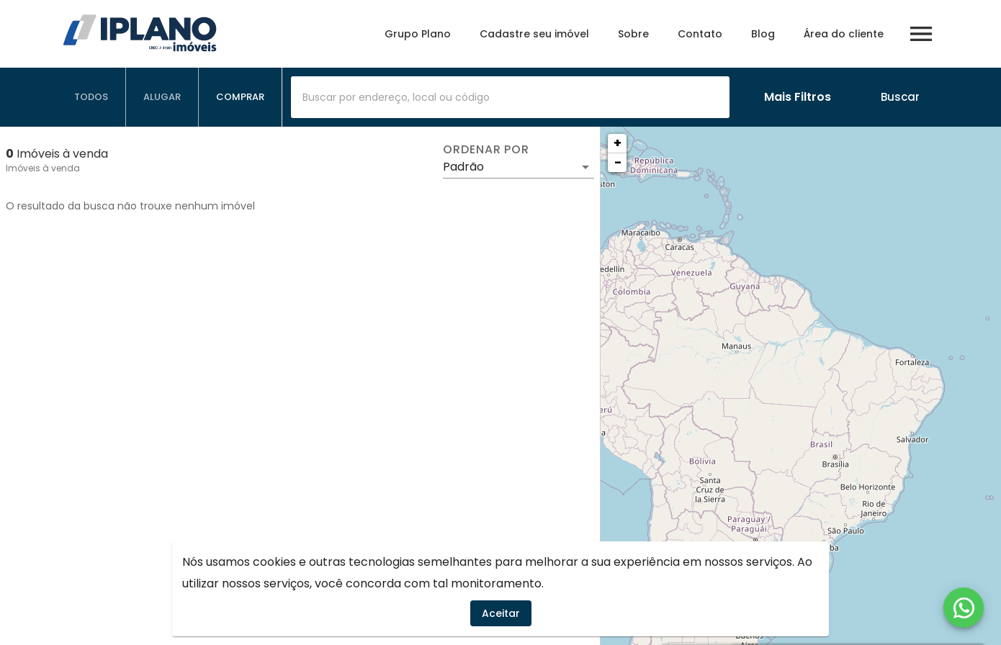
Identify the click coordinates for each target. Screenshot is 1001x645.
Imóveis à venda (43, 168)
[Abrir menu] (921, 34)
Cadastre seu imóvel (534, 34)
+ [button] (617, 143)
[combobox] (510, 97)
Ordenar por (486, 149)
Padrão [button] (463, 166)
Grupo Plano (418, 34)
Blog (763, 34)
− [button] (617, 162)
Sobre (633, 34)
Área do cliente (844, 34)
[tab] (91, 97)
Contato (700, 34)
